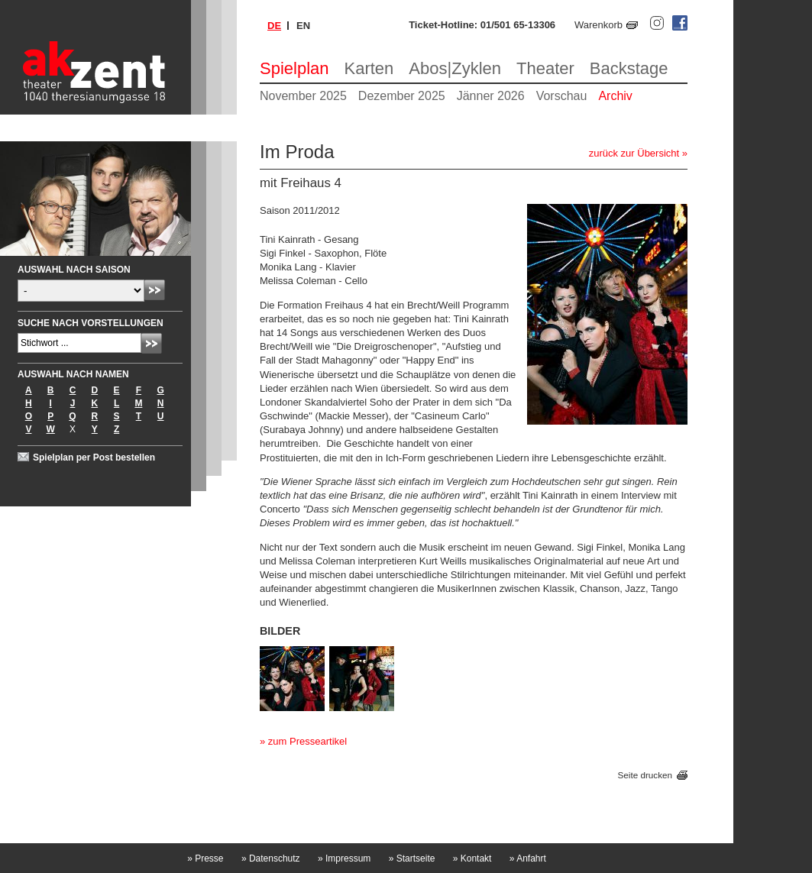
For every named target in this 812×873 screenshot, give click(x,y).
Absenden (154, 290)
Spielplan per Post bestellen (94, 457)
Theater (545, 68)
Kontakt (472, 858)
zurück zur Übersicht (634, 153)
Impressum (344, 858)
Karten (369, 68)
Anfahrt (528, 858)
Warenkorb (598, 25)
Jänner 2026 (491, 95)
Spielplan (294, 68)
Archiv (615, 95)
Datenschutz (270, 858)
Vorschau (561, 95)
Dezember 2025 (401, 95)
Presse (205, 858)
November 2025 (303, 95)
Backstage (629, 68)
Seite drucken (645, 775)
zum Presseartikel (307, 741)
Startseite (412, 858)
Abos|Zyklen (455, 68)
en (303, 25)
